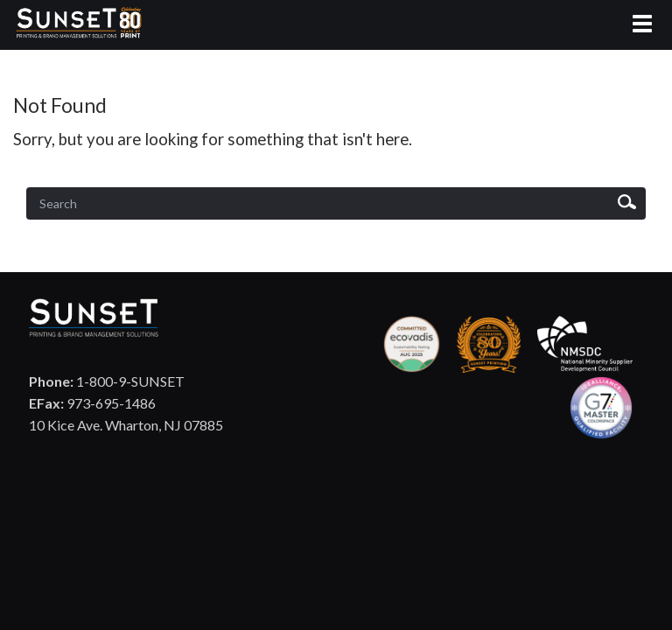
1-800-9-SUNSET (107, 381)
